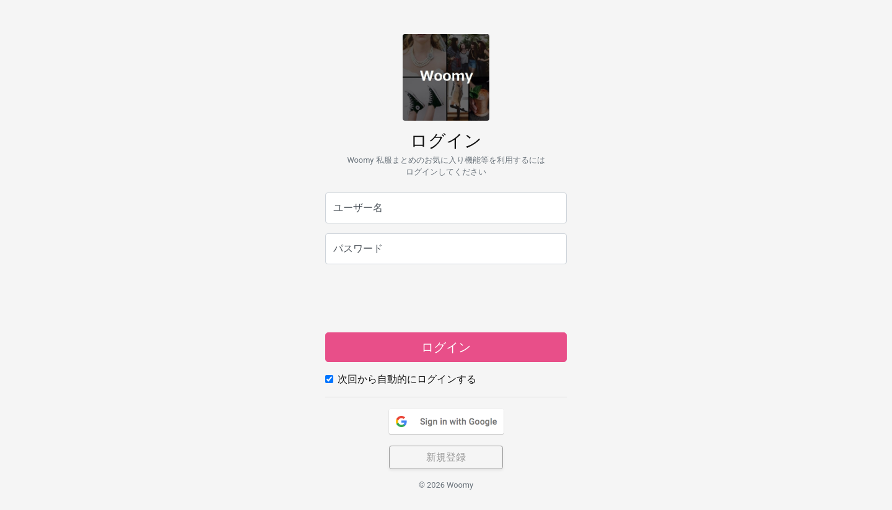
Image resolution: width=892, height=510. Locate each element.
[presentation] (446, 298)
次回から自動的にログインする (407, 379)
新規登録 (446, 457)
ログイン (446, 347)
